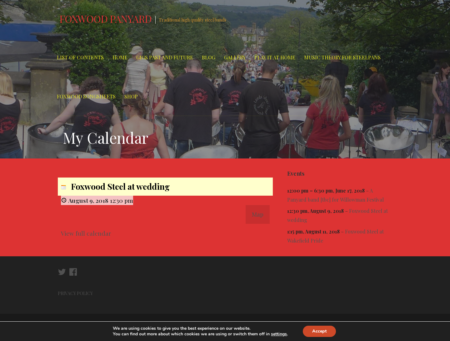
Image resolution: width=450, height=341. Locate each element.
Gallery (235, 57)
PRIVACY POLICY (76, 293)
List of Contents (80, 57)
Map (257, 214)
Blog (208, 57)
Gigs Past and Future (164, 57)
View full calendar (86, 233)
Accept (319, 331)
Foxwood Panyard (105, 18)
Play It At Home (274, 57)
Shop (131, 96)
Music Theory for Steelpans (342, 57)
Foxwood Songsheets (86, 96)
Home (120, 57)
